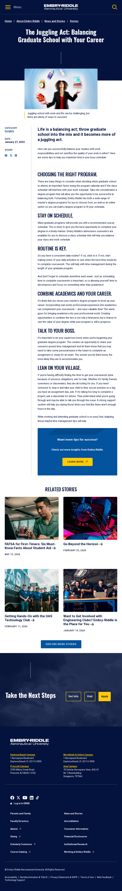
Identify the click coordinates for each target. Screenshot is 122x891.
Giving (13, 836)
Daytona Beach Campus (22, 754)
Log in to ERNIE (22, 803)
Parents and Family (20, 813)
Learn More (75, 461)
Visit (89, 696)
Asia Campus (70, 766)
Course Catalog (18, 852)
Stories (74, 21)
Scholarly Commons (21, 844)
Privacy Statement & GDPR (64, 877)
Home (8, 21)
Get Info (73, 696)
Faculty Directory (19, 821)
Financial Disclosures (75, 836)
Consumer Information (76, 829)
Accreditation (71, 821)
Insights (9, 131)
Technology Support (15, 880)
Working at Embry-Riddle (77, 852)
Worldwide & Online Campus (78, 754)
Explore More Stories (61, 644)
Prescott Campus (19, 766)
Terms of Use (87, 877)
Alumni (14, 829)
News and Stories (54, 21)
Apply (104, 696)
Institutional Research (75, 844)
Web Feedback (104, 877)
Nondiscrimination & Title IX (33, 877)
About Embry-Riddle (28, 21)
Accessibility (11, 877)
